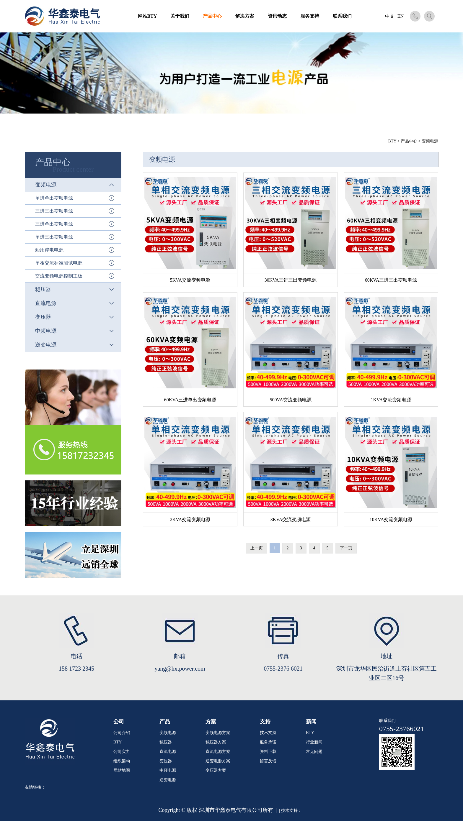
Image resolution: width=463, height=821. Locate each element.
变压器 (165, 761)
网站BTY (147, 16)
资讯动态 (277, 16)
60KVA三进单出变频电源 (190, 399)
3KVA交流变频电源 (290, 519)
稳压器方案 (216, 742)
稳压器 (165, 742)
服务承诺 (268, 742)
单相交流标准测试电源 (58, 262)
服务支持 (309, 16)
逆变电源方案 (218, 761)
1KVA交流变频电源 (391, 399)
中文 (389, 16)
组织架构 (121, 761)
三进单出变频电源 (54, 223)
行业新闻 (314, 742)
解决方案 (244, 16)
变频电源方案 (218, 732)
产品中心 (212, 16)
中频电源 (167, 770)
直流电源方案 (218, 751)
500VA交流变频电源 (290, 399)
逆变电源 (167, 780)
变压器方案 (216, 770)
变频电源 (167, 732)
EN (400, 16)
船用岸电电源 (49, 249)
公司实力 (121, 751)
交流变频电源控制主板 (58, 275)
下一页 (346, 548)
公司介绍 (121, 732)
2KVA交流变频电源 (190, 519)
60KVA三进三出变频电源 (391, 280)
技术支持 (268, 732)
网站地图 (121, 770)
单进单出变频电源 (54, 198)
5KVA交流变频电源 (190, 280)
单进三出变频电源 (54, 236)
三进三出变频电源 (54, 211)
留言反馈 (268, 761)
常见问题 (314, 751)
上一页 (256, 548)
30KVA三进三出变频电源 (291, 280)
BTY (392, 141)
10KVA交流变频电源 (391, 519)
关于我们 (179, 16)
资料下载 (268, 751)
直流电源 (167, 751)
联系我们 (342, 16)
